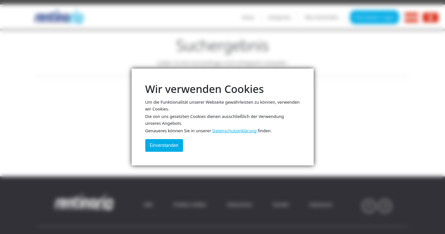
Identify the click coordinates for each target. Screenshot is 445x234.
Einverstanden (164, 145)
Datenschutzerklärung (234, 131)
